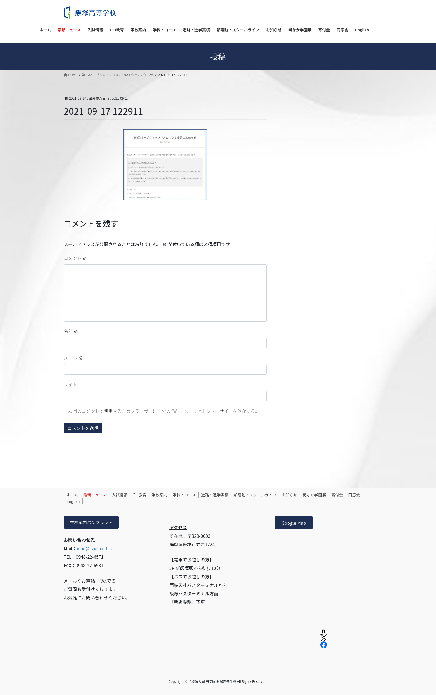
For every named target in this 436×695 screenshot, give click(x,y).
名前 (71, 331)
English (114, 501)
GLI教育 (149, 495)
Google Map (293, 522)
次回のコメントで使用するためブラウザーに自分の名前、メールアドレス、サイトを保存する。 (164, 411)
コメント (75, 258)
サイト (70, 384)
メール (73, 357)
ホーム (74, 495)
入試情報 (126, 495)
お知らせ (313, 495)
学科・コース (199, 495)
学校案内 (172, 495)
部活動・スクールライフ (275, 495)
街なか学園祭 (340, 495)
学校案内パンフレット (92, 522)
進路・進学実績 (232, 495)
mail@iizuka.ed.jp (95, 549)
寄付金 (74, 501)
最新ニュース (99, 495)
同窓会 (93, 501)
